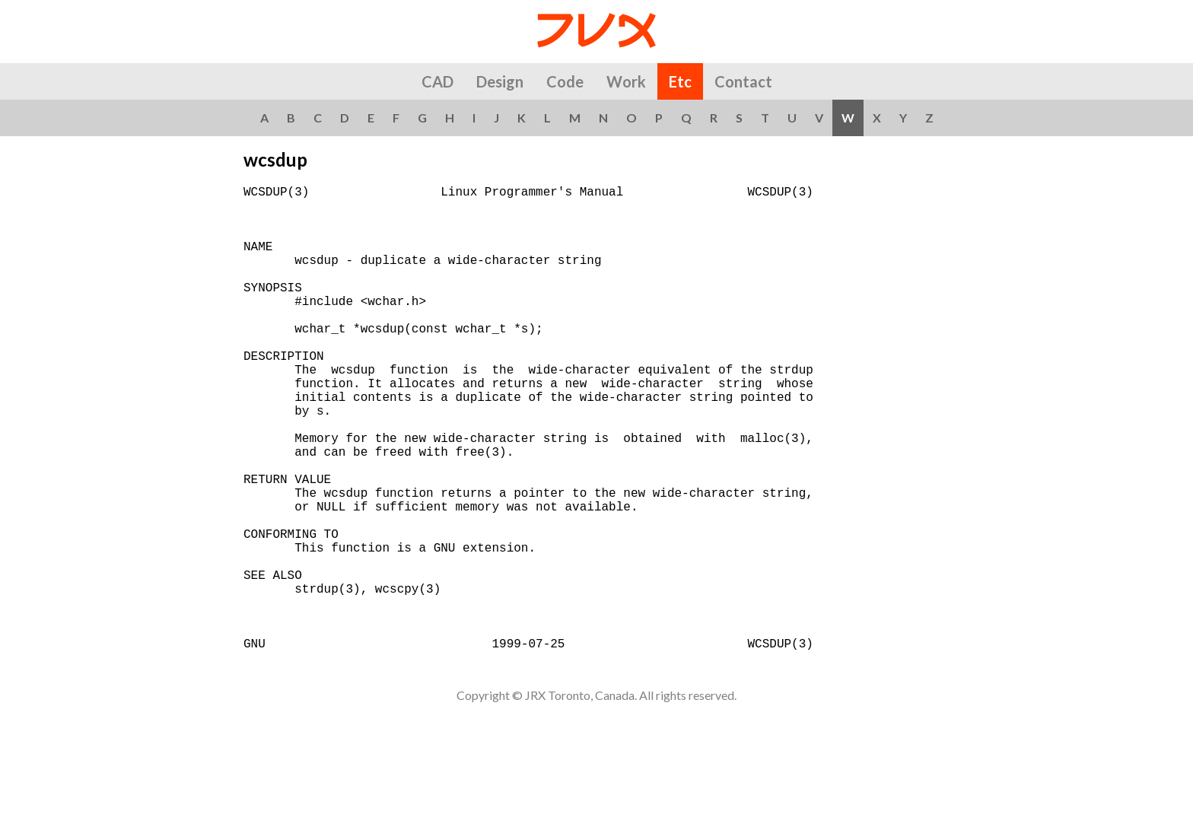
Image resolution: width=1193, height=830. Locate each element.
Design (499, 81)
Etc (680, 81)
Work (626, 81)
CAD (437, 81)
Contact (743, 81)
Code (565, 81)
